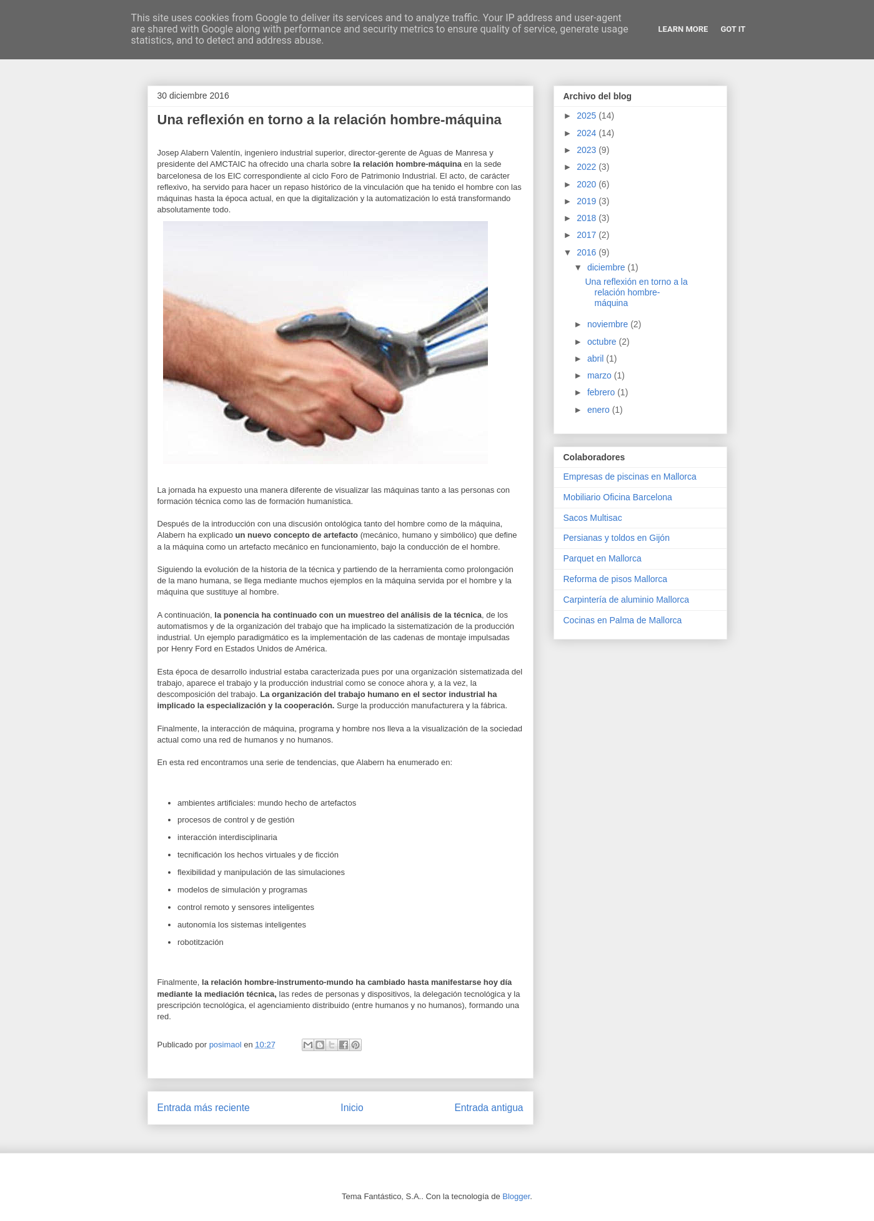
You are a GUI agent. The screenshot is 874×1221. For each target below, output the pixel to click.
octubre (603, 342)
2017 (587, 235)
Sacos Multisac (593, 518)
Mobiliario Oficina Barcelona (618, 497)
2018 (587, 218)
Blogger (516, 1196)
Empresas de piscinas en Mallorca (630, 477)
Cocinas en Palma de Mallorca (623, 620)
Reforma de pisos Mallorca (616, 579)
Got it (732, 29)
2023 (587, 150)
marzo (600, 375)
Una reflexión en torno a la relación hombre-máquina (636, 292)
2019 (587, 201)
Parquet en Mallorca (603, 558)
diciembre (607, 267)
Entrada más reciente (203, 1107)
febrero (602, 392)
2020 (587, 184)
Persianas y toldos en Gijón (617, 538)
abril (596, 358)
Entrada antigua (488, 1107)
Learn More (683, 29)
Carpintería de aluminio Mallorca (627, 600)
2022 (587, 167)
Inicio (351, 1107)
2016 (587, 252)
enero (599, 410)
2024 (587, 133)
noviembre (608, 324)
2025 (587, 116)
